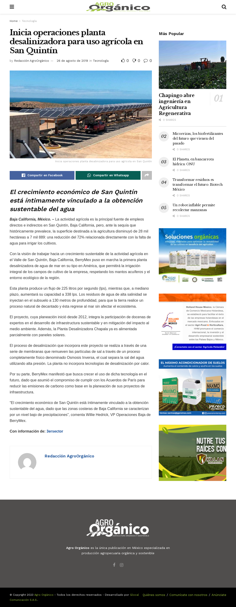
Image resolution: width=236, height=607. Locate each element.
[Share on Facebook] (42, 175)
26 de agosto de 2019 (72, 60)
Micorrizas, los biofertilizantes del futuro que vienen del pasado (198, 138)
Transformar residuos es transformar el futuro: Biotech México (198, 185)
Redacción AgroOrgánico (31, 60)
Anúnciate (219, 595)
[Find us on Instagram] (121, 565)
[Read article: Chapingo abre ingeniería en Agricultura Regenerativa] (192, 65)
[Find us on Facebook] (114, 565)
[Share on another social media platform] (147, 175)
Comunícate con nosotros (188, 595)
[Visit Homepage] (118, 7)
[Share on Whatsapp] (108, 175)
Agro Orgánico (43, 594)
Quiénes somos (154, 595)
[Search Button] (224, 7)
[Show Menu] (12, 7)
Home (14, 21)
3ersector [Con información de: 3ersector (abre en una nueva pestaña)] (55, 431)
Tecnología (29, 21)
